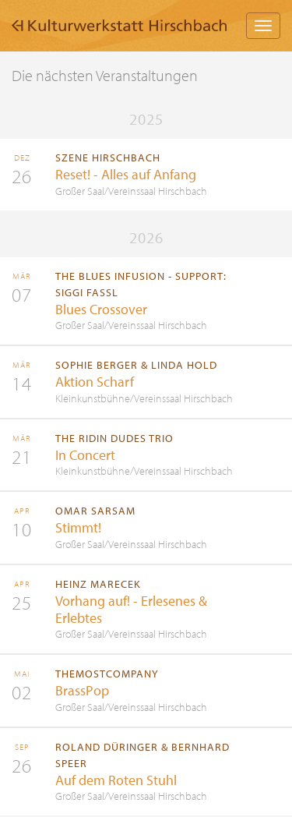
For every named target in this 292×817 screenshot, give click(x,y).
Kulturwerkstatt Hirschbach (119, 25)
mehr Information (146, 174)
